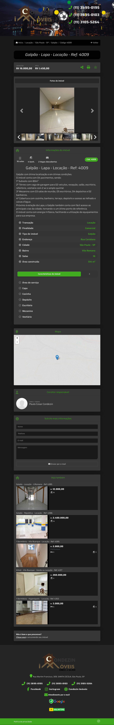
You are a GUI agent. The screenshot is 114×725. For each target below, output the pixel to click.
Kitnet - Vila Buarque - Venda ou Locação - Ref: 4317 (39, 570)
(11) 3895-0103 (86, 15)
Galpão (54, 42)
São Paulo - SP (42, 42)
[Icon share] (34, 689)
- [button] (17, 342)
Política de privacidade (23, 721)
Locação (29, 42)
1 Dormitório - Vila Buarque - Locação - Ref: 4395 (37, 541)
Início (19, 42)
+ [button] (17, 338)
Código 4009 (66, 42)
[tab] (24, 80)
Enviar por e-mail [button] (57, 463)
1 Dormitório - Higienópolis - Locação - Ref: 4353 (37, 598)
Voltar (94, 42)
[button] (22, 110)
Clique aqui (21, 637)
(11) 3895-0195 (86, 7)
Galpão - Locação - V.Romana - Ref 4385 (34, 484)
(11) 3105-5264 (86, 22)
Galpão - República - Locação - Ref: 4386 (34, 512)
